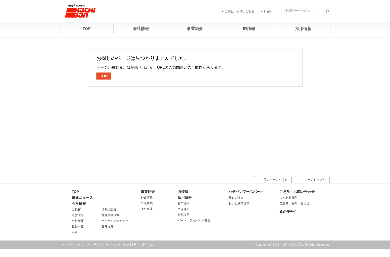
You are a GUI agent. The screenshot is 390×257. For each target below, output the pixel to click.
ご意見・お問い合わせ (297, 192)
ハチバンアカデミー (115, 220)
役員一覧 (78, 226)
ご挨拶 (76, 209)
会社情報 (79, 204)
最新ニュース (82, 198)
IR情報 (183, 192)
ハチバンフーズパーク (246, 192)
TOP (104, 76)
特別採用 (184, 214)
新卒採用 (184, 203)
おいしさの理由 (239, 203)
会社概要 (78, 220)
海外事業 (147, 208)
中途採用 (184, 209)
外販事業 (147, 203)
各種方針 (107, 226)
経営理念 (78, 215)
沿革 (75, 232)
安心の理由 (236, 197)
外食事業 (147, 197)
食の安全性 (288, 212)
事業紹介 (148, 192)
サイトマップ (75, 244)
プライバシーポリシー (105, 244)
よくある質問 (288, 197)
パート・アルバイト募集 (194, 220)
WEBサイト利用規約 (140, 244)
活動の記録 (109, 209)
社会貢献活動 (110, 215)
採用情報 (185, 198)
